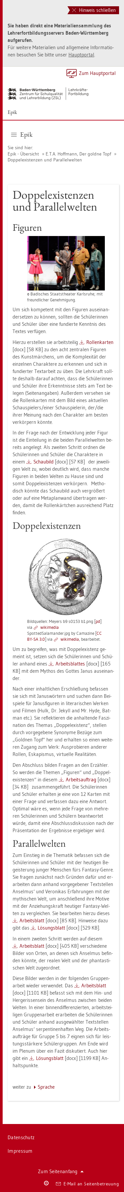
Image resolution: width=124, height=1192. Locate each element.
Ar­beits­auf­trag (81, 779)
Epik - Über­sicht (23, 154)
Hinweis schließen (94, 10)
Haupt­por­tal (81, 54)
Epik (12, 112)
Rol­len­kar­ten (99, 342)
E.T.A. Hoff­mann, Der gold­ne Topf (79, 154)
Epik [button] (22, 134)
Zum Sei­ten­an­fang (61, 1171)
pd (98, 621)
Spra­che (46, 1087)
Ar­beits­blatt (32, 920)
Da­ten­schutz (21, 1137)
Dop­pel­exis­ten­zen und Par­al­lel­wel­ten (45, 160)
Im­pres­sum (20, 1151)
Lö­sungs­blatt (51, 928)
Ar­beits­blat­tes (70, 664)
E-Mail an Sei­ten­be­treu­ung (87, 1184)
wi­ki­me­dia (49, 627)
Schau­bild (43, 462)
